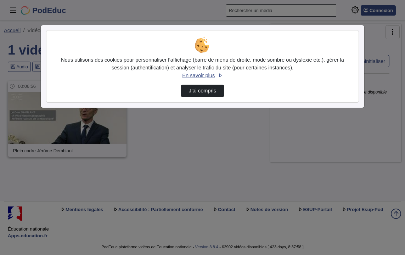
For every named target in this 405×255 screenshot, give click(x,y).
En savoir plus (202, 75)
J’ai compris (202, 91)
